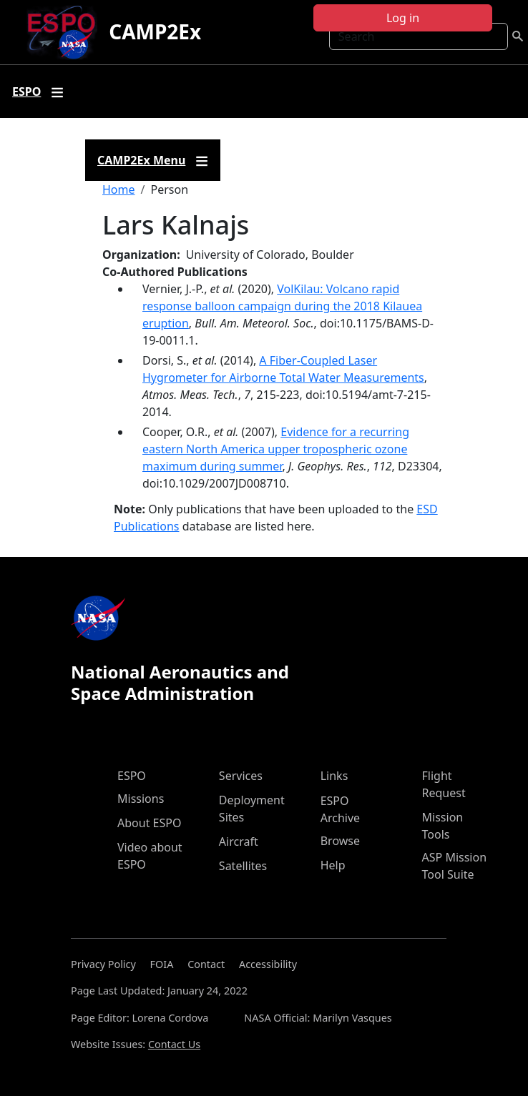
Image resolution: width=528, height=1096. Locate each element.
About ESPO (149, 823)
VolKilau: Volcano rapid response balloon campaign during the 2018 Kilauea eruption (282, 306)
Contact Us (174, 1044)
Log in (402, 18)
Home (118, 189)
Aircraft (238, 841)
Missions (140, 798)
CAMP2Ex (155, 31)
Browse (340, 841)
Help (333, 865)
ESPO (131, 776)
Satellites (243, 866)
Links (334, 776)
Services (241, 776)
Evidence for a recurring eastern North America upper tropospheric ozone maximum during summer (275, 449)
